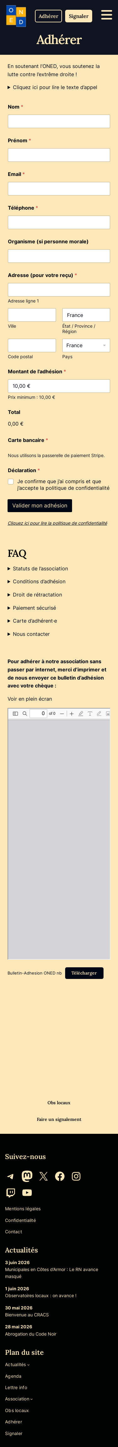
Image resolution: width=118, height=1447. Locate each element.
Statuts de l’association (40, 568)
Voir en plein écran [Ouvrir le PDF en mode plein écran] (30, 699)
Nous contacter (31, 634)
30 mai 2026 (18, 1307)
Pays (67, 356)
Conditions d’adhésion (39, 581)
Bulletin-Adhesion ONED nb (35, 973)
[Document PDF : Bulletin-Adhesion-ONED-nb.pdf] (59, 834)
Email (16, 174)
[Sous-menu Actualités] (28, 1364)
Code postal (20, 356)
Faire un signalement (59, 1119)
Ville (12, 326)
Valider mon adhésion (39, 505)
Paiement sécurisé (34, 608)
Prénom (19, 141)
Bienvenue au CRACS (27, 1314)
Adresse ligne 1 (23, 300)
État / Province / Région (78, 328)
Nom (15, 107)
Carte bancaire (28, 440)
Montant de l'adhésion (37, 372)
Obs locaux (59, 1102)
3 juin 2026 (17, 1262)
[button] (48, 16)
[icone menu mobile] (106, 14)
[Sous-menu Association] (31, 1399)
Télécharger (84, 973)
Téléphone (23, 208)
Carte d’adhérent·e (35, 621)
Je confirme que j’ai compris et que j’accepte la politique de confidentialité (63, 484)
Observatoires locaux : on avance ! (40, 1295)
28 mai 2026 (18, 1326)
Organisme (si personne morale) (48, 242)
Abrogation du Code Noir (30, 1334)
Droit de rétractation (37, 594)
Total (14, 412)
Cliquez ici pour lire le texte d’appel (55, 87)
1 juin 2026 (17, 1288)
